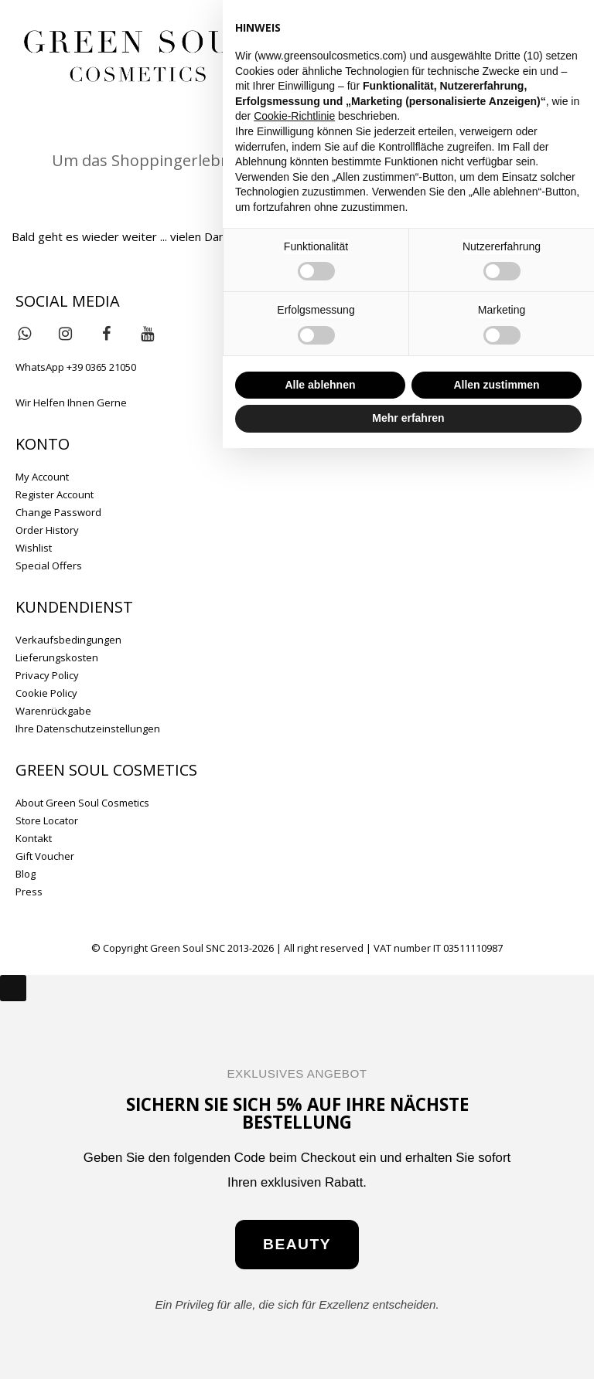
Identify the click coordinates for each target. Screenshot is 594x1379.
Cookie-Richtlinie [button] (294, 116)
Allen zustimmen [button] (496, 385)
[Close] (13, 988)
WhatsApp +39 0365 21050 (75, 367)
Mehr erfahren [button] (408, 418)
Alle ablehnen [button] (320, 385)
